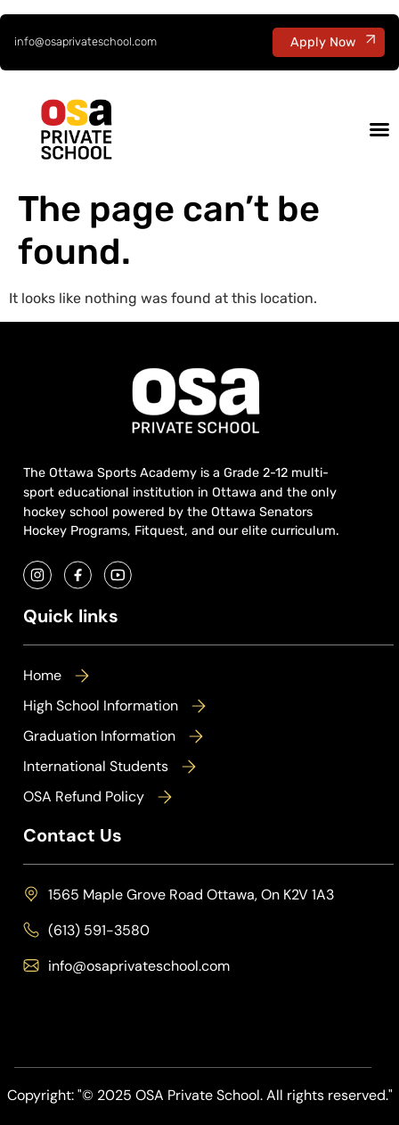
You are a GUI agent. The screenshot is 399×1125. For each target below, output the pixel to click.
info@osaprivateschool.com (85, 41)
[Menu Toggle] (379, 129)
